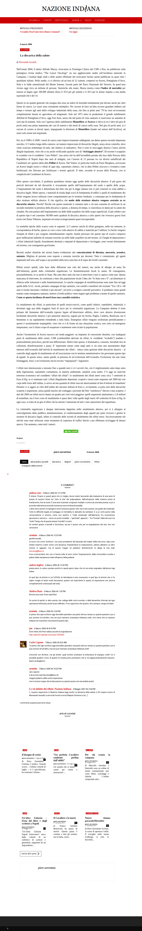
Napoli (68, 461)
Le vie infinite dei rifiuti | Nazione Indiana (50, 689)
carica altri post (30, 853)
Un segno (73, 32)
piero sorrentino (62, 452)
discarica (56, 461)
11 (76, 765)
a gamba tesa (92, 813)
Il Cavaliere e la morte (64, 818)
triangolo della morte (32, 465)
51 (76, 823)
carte (57, 813)
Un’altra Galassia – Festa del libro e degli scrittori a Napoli (34, 821)
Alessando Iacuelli (27, 62)
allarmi (24, 49)
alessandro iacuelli (39, 461)
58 (107, 825)
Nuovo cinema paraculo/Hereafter (97, 819)
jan (30, 628)
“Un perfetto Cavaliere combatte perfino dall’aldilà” (66, 757)
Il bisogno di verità (31, 754)
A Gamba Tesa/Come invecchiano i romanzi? (40, 32)
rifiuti (97, 461)
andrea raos (35, 493)
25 (107, 762)
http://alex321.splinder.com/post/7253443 (46, 635)
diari (24, 750)
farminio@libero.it (36, 551)
